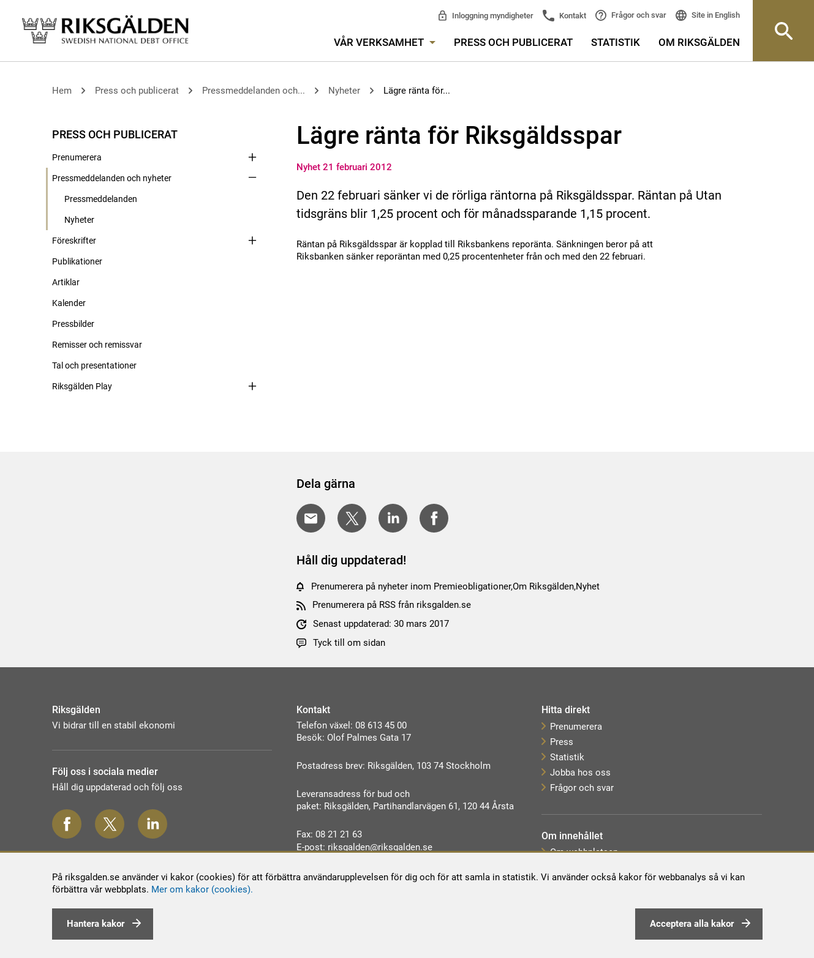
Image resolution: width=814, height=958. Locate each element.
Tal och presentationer (94, 365)
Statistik (615, 42)
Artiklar (66, 282)
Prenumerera (77, 157)
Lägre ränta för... (416, 90)
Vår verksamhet (384, 42)
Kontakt (571, 15)
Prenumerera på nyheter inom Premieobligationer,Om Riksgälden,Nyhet (455, 586)
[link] (105, 30)
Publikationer (77, 261)
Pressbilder (73, 324)
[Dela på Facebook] (434, 518)
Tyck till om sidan (349, 642)
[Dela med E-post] (310, 518)
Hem (62, 90)
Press (561, 741)
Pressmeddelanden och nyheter (111, 178)
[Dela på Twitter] (351, 518)
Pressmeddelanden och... (253, 90)
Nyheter (344, 90)
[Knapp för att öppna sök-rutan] (783, 30)
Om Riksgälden (699, 42)
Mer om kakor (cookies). (202, 889)
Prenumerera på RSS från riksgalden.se (391, 604)
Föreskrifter (74, 240)
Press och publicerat (513, 42)
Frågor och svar (637, 15)
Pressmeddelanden (100, 199)
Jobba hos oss (580, 772)
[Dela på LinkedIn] (393, 518)
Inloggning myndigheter (491, 15)
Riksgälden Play (82, 386)
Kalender (69, 303)
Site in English (715, 15)
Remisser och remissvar (97, 345)
